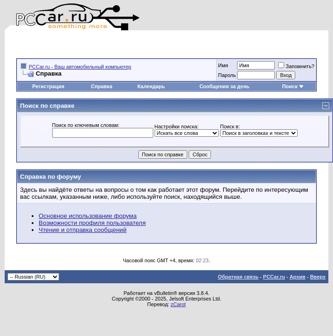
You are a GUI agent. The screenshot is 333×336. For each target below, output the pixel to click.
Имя (223, 65)
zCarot (177, 304)
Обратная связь (238, 277)
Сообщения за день (224, 86)
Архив (298, 277)
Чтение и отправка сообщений (83, 229)
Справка (101, 86)
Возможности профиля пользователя (92, 222)
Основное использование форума (87, 215)
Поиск (293, 86)
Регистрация (48, 86)
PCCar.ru (274, 277)
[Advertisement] (125, 44)
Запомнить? (296, 66)
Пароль (227, 75)
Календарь (151, 86)
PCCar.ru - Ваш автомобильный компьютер (80, 67)
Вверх (318, 277)
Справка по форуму (50, 176)
